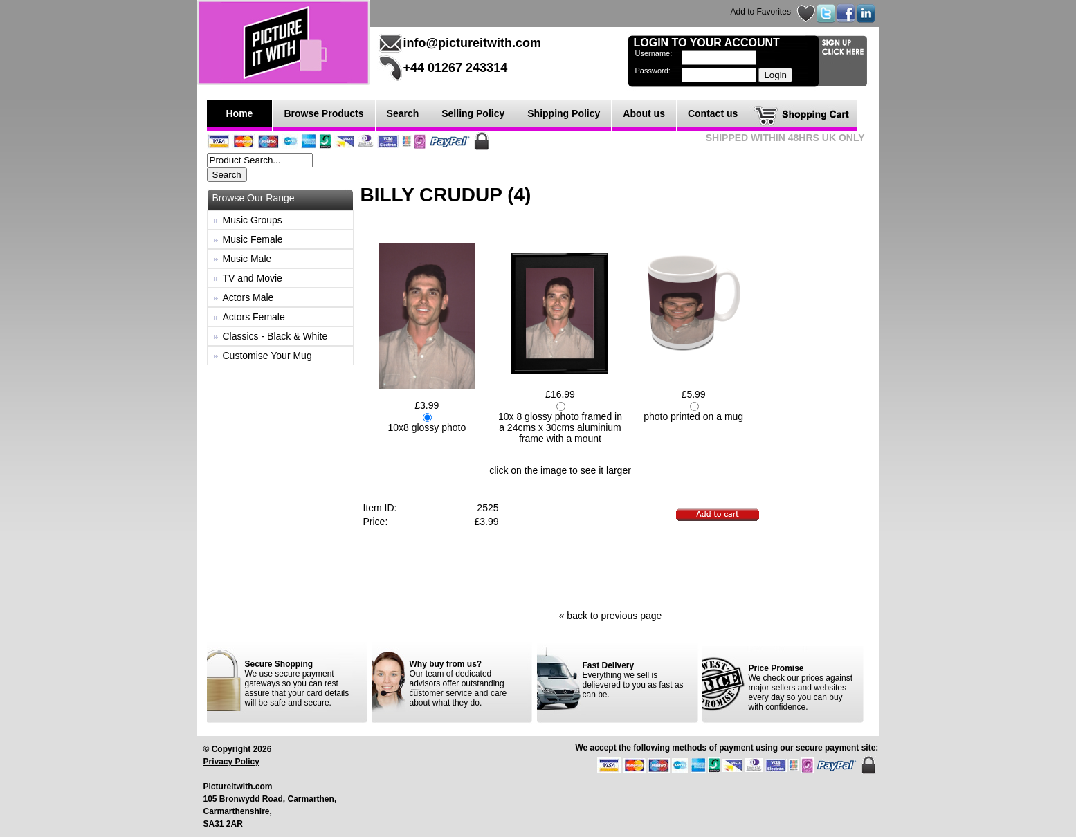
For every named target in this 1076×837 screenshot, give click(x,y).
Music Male (247, 258)
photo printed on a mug (693, 416)
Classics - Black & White (275, 336)
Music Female (253, 239)
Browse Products (323, 113)
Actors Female (254, 316)
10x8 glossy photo (426, 427)
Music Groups (252, 220)
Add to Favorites (761, 12)
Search (403, 113)
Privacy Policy (231, 761)
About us (644, 113)
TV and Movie (252, 278)
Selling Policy (472, 113)
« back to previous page (610, 615)
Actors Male (248, 297)
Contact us (713, 113)
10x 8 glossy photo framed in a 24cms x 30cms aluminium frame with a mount (560, 427)
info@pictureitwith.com (472, 43)
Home (239, 113)
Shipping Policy (563, 113)
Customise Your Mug (267, 355)
